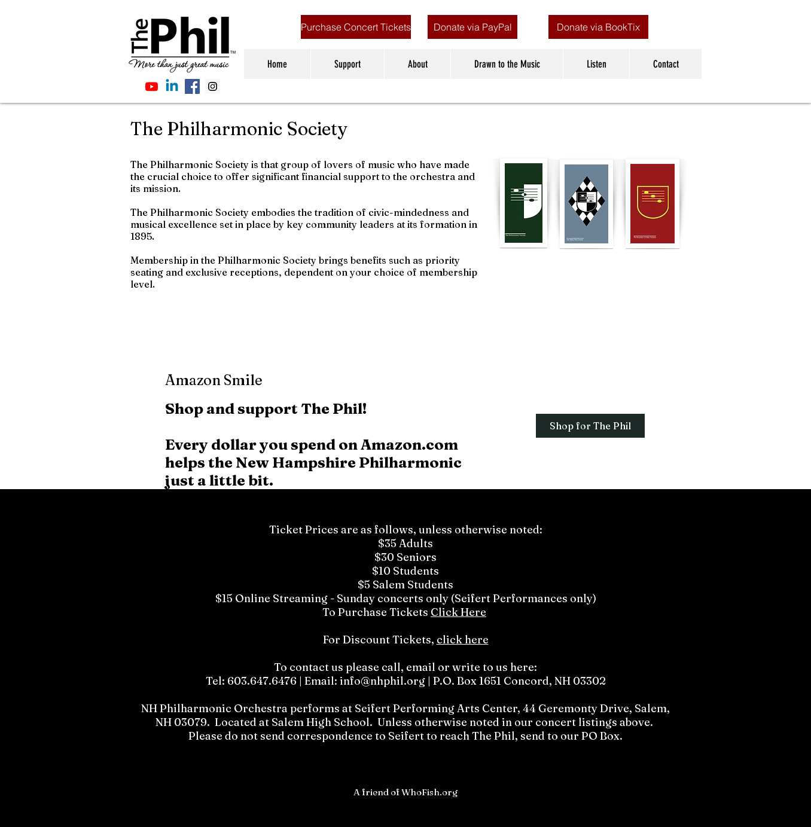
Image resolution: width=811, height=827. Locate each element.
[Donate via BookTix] (598, 27)
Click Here (458, 612)
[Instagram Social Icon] (212, 86)
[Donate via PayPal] (472, 27)
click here (463, 639)
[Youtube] (151, 86)
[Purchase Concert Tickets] (356, 27)
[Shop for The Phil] (590, 426)
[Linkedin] (171, 86)
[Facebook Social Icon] (192, 86)
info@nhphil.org (382, 681)
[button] (347, 64)
